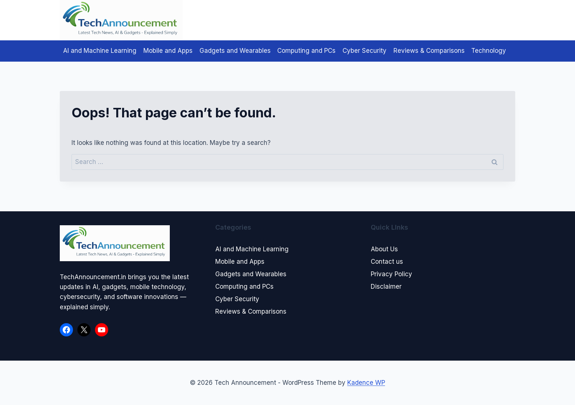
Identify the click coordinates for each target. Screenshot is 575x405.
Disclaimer (386, 286)
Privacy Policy (391, 274)
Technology (488, 50)
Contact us (387, 261)
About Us (384, 249)
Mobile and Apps (168, 50)
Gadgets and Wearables (235, 50)
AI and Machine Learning (99, 50)
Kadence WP (366, 382)
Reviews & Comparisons (429, 50)
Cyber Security (365, 50)
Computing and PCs (306, 50)
